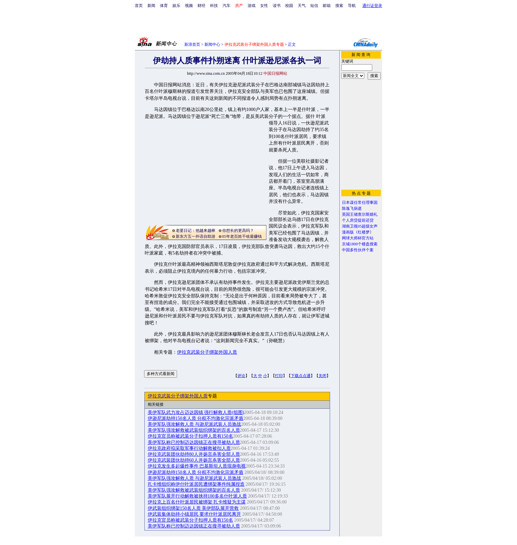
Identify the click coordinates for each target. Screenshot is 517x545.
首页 (139, 5)
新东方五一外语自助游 (195, 236)
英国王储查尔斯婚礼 (360, 214)
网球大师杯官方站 (358, 238)
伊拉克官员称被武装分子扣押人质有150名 (190, 436)
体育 (164, 5)
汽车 (226, 5)
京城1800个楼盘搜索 (360, 244)
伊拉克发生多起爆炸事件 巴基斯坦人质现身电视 (197, 466)
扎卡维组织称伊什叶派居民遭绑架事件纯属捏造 (196, 484)
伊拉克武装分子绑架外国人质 (207, 352)
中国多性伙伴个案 (358, 250)
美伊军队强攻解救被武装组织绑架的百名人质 (194, 430)
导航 (352, 5)
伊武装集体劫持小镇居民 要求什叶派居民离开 (194, 514)
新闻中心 (212, 44)
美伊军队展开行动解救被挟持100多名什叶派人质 (197, 496)
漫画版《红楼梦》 (358, 232)
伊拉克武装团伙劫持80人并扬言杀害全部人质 (194, 454)
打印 (279, 375)
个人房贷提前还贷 (358, 220)
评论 (241, 375)
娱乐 (176, 5)
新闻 (151, 5)
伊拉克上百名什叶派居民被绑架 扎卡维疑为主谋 (197, 502)
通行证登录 (372, 5)
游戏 (252, 5)
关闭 (322, 375)
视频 (189, 5)
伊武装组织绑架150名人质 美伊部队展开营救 (193, 508)
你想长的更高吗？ (238, 230)
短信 (314, 5)
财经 (201, 5)
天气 (302, 5)
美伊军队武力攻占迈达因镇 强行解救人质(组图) (196, 412)
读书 (277, 5)
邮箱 (327, 5)
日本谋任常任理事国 (360, 202)
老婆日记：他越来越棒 (195, 230)
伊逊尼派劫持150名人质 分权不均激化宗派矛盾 (196, 418)
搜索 (339, 5)
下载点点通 (301, 375)
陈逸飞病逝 (352, 208)
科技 (214, 5)
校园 (289, 5)
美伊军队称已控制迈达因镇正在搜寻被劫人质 (194, 442)
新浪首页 (192, 44)
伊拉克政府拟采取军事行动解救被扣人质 (189, 448)
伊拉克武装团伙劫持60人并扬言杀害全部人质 (194, 460)
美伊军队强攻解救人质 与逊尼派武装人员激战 (194, 424)
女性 (264, 5)
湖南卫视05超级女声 (360, 226)
